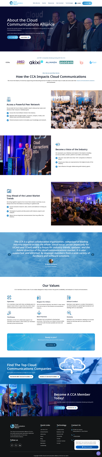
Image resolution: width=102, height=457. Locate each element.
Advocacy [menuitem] (43, 434)
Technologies (69, 3)
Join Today (13, 37)
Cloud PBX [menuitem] (59, 436)
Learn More (51, 345)
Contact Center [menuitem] (61, 441)
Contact (86, 3)
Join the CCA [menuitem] (43, 429)
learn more (25, 37)
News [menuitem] (41, 436)
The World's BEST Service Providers (20, 376)
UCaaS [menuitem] (58, 443)
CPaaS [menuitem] (58, 438)
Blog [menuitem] (41, 438)
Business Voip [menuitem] (60, 432)
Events (44, 3)
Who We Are (36, 3)
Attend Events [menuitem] (44, 432)
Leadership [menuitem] (43, 445)
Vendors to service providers (48, 376)
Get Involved (59, 3)
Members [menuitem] (42, 443)
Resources (51, 3)
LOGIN (79, 3)
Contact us (72, 408)
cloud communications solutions (85, 80)
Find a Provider (87, 447)
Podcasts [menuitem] (42, 441)
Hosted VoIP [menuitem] (60, 434)
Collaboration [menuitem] (60, 429)
